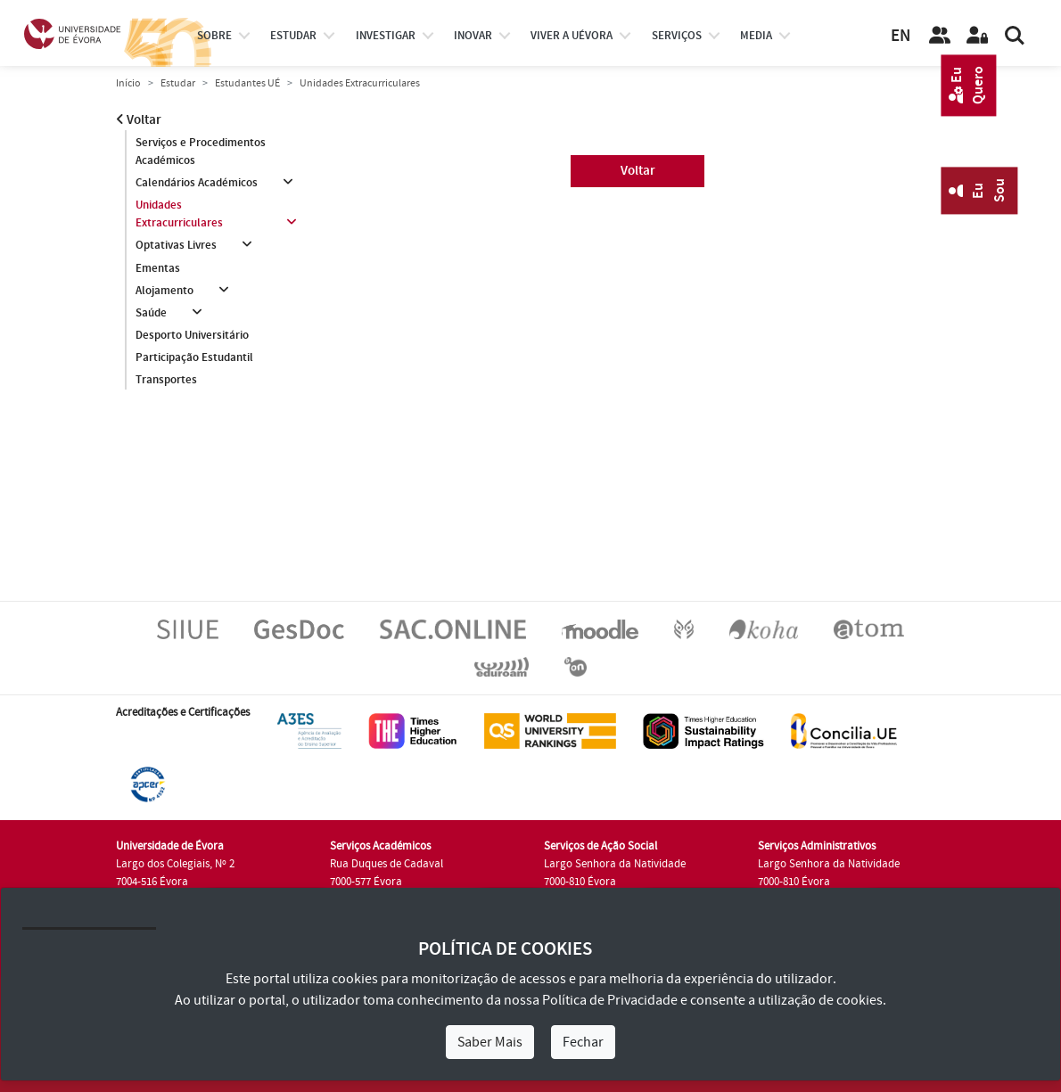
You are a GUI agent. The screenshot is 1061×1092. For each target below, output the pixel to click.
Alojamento (164, 291)
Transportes (166, 380)
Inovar (473, 36)
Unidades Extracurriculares (179, 214)
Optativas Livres (176, 245)
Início (128, 83)
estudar (293, 36)
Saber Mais (489, 1042)
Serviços (677, 36)
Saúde (151, 313)
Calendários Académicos (197, 183)
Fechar (583, 1042)
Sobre (214, 36)
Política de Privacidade (610, 1000)
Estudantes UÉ (247, 83)
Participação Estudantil (194, 357)
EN (900, 36)
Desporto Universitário (192, 335)
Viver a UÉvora (571, 36)
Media (756, 36)
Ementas (158, 268)
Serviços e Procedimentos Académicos (201, 151)
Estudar (177, 83)
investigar (385, 36)
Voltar (138, 119)
